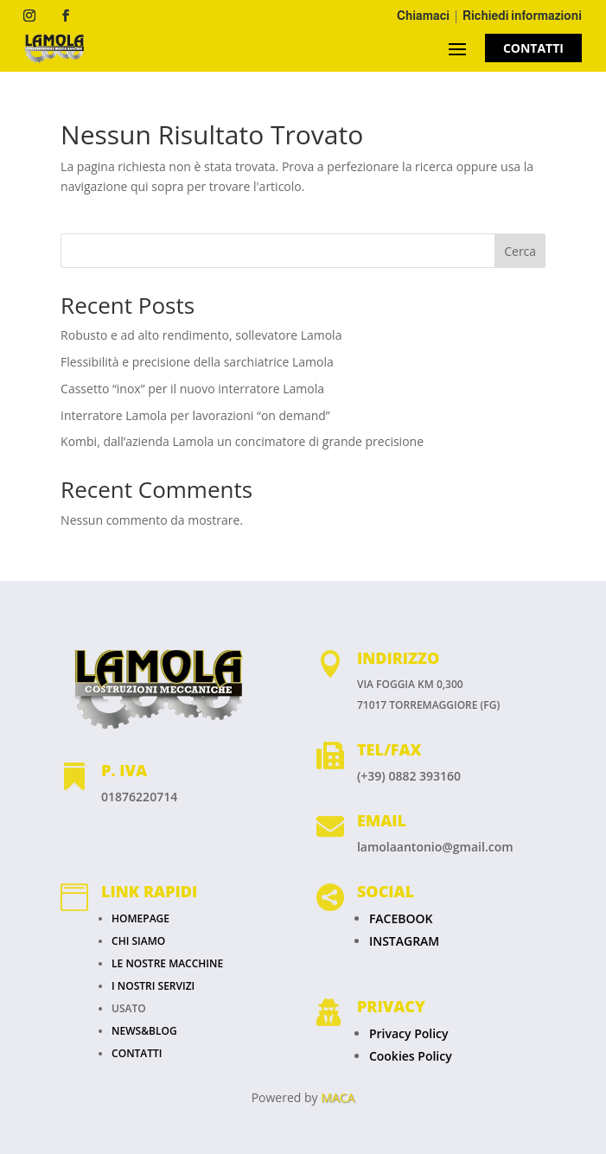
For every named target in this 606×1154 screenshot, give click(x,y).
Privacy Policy (409, 1033)
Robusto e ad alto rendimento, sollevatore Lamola (201, 335)
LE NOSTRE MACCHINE (167, 963)
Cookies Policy (410, 1056)
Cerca (520, 251)
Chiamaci (423, 15)
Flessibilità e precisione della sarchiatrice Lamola (197, 362)
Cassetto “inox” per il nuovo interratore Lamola (192, 388)
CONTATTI (533, 48)
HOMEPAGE (140, 918)
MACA (337, 1097)
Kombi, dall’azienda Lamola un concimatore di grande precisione (242, 441)
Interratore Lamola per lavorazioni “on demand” (195, 415)
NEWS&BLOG (144, 1030)
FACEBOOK (401, 918)
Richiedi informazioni (522, 15)
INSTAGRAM (404, 941)
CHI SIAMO (138, 941)
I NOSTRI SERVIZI (153, 986)
